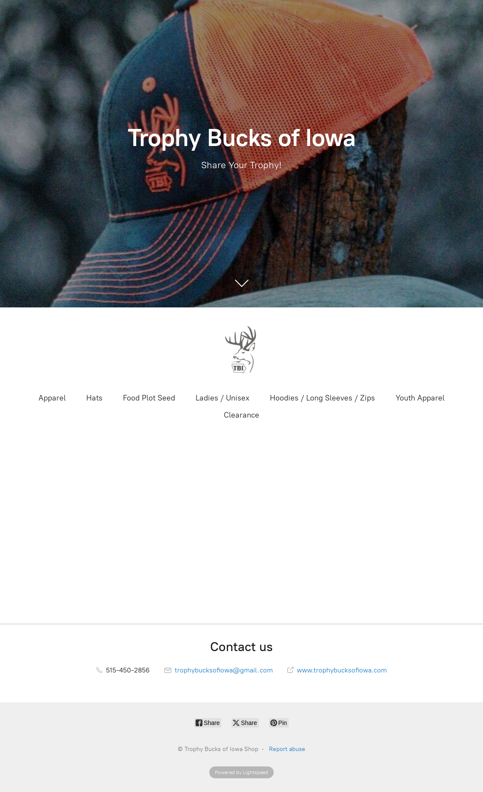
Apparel (52, 398)
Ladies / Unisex (222, 398)
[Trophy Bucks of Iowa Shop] (242, 349)
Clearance (241, 415)
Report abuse (287, 749)
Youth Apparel (420, 398)
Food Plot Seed (149, 398)
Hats (94, 398)
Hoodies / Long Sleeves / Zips (322, 398)
